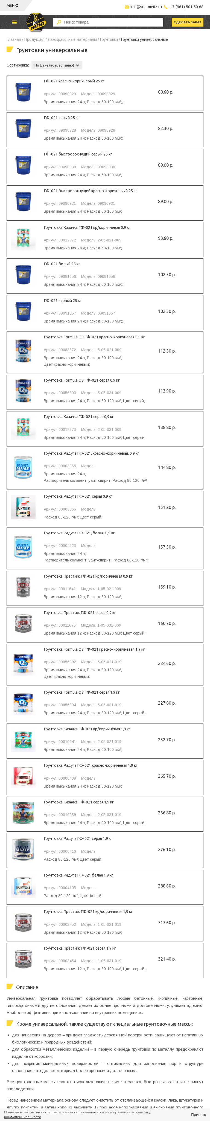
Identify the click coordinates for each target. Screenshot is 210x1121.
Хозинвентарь (19, 1085)
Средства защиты (23, 1076)
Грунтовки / (110, 39)
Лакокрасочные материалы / (73, 39)
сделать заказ (186, 22)
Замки (12, 1094)
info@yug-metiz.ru (146, 7)
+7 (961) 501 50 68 (186, 7)
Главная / (15, 39)
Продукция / (35, 39)
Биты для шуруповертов (29, 1067)
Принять (198, 1115)
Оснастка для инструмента (31, 1059)
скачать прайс (163, 1042)
